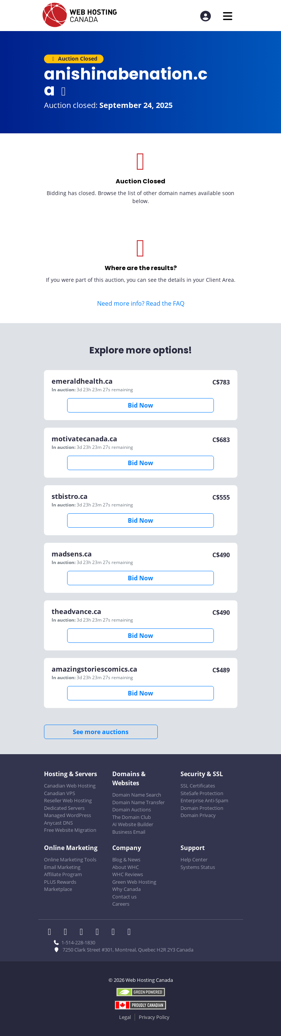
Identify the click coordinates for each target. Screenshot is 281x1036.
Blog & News (126, 859)
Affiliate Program (63, 874)
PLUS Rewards (60, 881)
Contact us (124, 896)
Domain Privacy (198, 815)
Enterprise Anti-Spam (204, 800)
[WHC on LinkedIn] (84, 932)
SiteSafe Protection (202, 793)
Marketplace (58, 889)
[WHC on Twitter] (68, 932)
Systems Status (198, 867)
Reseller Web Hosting (68, 800)
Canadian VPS (59, 793)
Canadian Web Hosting (70, 785)
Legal (125, 1017)
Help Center (194, 859)
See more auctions (101, 732)
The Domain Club (131, 817)
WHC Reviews (127, 874)
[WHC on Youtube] (116, 932)
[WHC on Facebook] (52, 932)
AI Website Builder (132, 824)
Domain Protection (202, 808)
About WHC (125, 867)
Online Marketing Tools (70, 859)
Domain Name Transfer (138, 802)
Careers (120, 903)
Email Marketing (62, 867)
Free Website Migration (70, 830)
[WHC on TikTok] (131, 932)
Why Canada (126, 889)
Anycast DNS (58, 822)
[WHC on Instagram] (100, 932)
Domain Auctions (131, 809)
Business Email (128, 831)
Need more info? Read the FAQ (140, 303)
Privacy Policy (154, 1017)
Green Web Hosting (134, 881)
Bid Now (140, 405)
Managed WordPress (67, 815)
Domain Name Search (136, 794)
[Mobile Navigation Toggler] (227, 16)
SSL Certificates (198, 785)
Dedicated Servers (64, 808)
